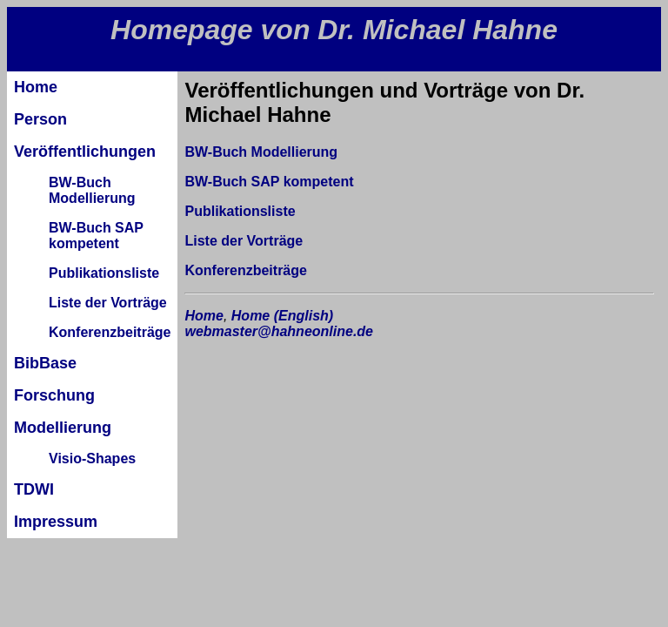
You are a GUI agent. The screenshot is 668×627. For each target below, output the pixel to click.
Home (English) (282, 315)
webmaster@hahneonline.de (278, 331)
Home (203, 315)
